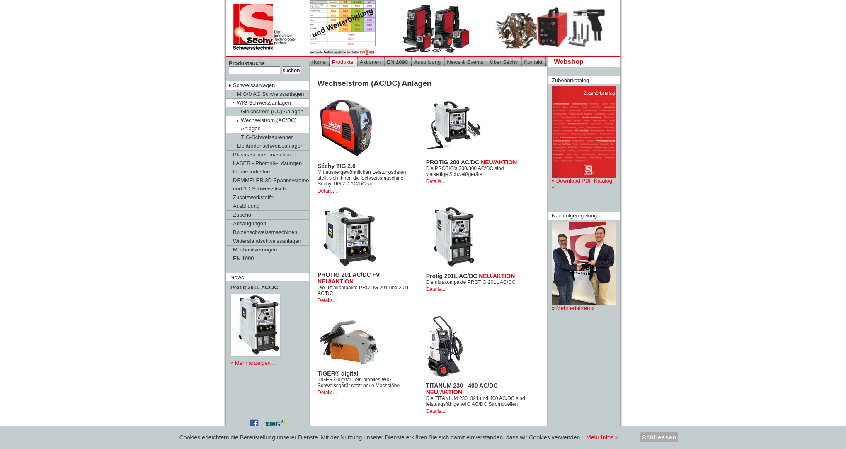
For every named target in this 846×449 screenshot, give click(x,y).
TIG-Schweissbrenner (267, 137)
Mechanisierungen (255, 249)
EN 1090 (243, 258)
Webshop (569, 61)
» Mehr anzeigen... (252, 363)
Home (318, 62)
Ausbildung (246, 206)
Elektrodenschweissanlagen (270, 146)
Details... (327, 191)
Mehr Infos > (602, 437)
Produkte (343, 62)
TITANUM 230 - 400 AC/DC (462, 388)
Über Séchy (504, 62)
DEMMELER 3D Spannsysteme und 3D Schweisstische (271, 184)
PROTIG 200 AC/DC (471, 162)
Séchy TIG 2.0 (337, 166)
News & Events (465, 62)
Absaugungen (249, 223)
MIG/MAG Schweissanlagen (270, 94)
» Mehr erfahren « (584, 266)
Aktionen (370, 62)
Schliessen (659, 437)
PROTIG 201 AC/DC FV (349, 278)
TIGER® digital (338, 373)
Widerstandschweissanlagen (267, 241)
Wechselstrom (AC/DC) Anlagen (269, 124)
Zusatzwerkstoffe (253, 197)
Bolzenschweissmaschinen (265, 232)
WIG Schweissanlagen (264, 103)
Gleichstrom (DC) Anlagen (272, 111)
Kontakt (533, 62)
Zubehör (243, 215)
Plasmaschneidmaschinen (264, 154)
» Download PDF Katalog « (584, 138)
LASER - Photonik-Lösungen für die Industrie (267, 167)
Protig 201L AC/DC (470, 276)
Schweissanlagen (254, 85)
